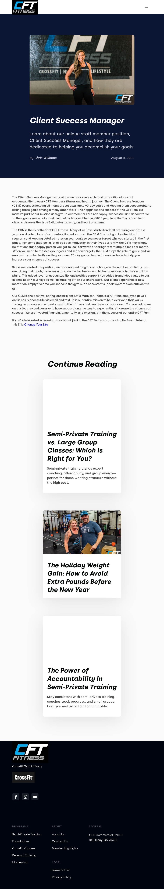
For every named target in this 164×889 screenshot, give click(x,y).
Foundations (20, 841)
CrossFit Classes (23, 848)
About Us (58, 834)
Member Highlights (65, 848)
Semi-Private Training (26, 834)
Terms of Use (60, 870)
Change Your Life (36, 324)
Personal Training (24, 855)
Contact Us (60, 841)
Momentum (20, 862)
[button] (146, 7)
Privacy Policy (61, 877)
